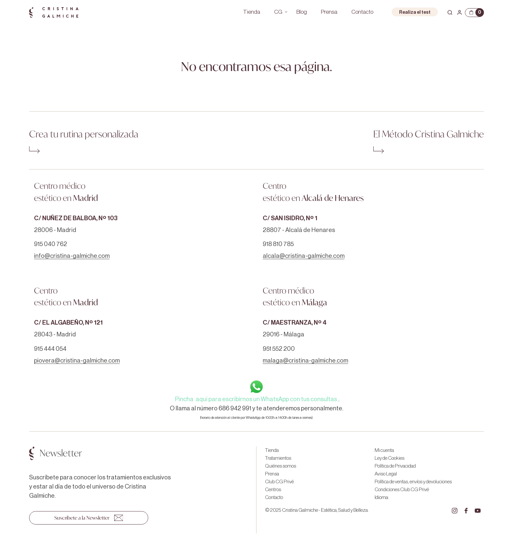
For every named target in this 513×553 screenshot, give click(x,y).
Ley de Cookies (389, 458)
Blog (301, 12)
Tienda (251, 12)
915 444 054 (50, 349)
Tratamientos (278, 458)
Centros (273, 489)
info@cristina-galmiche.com (72, 256)
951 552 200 (279, 349)
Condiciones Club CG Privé (402, 489)
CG (278, 12)
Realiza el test (415, 12)
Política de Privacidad (395, 466)
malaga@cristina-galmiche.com (305, 361)
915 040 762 (50, 244)
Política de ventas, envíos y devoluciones (413, 481)
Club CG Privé (279, 481)
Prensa (329, 12)
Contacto (362, 12)
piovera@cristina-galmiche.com (77, 361)
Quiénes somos (280, 466)
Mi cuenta (384, 450)
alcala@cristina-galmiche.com (304, 256)
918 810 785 (278, 244)
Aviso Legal (386, 473)
